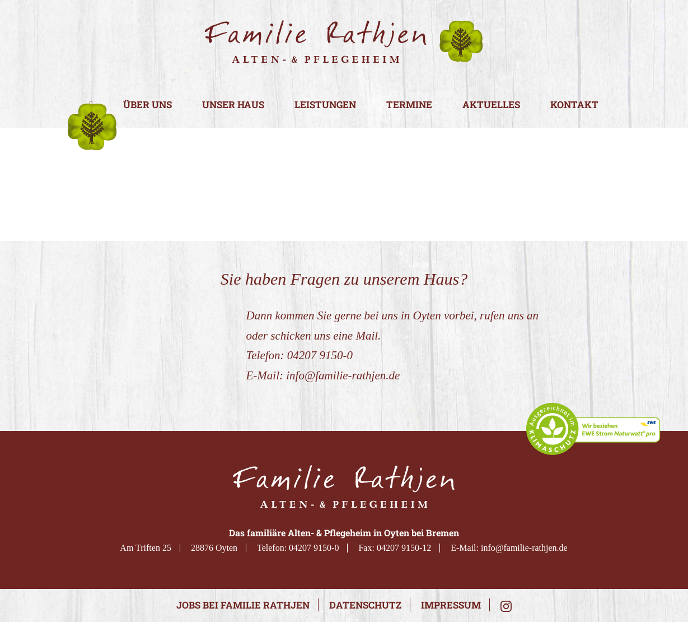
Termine (409, 105)
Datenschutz (365, 604)
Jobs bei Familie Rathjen (243, 604)
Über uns (147, 105)
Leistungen (325, 105)
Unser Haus (233, 105)
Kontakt (574, 105)
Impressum (451, 604)
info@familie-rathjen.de (343, 375)
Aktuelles (491, 105)
